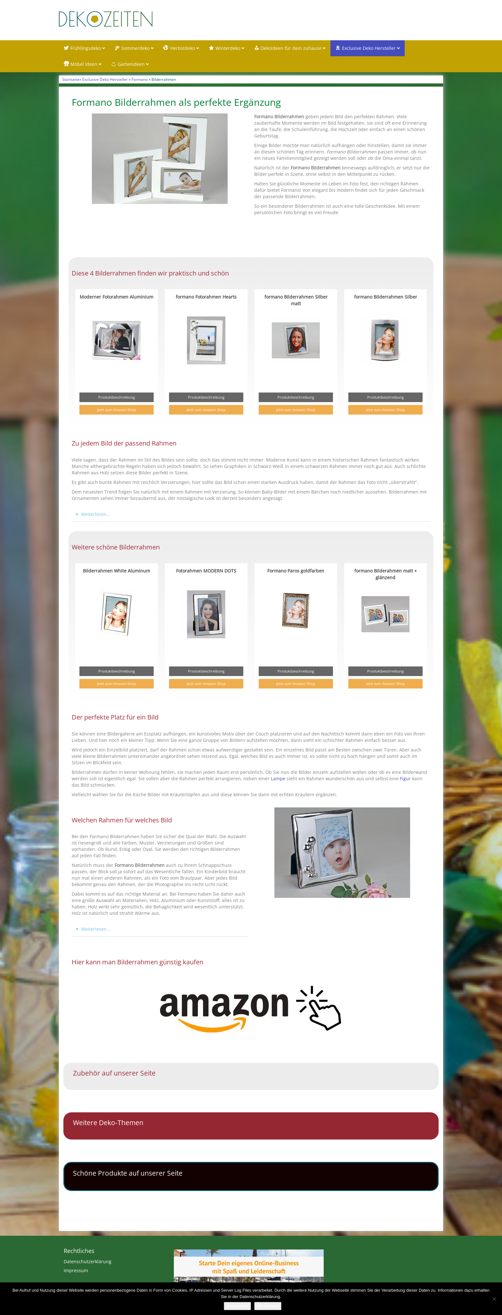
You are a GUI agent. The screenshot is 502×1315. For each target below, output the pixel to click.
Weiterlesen (268, 1305)
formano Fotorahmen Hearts (206, 298)
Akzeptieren (237, 1305)
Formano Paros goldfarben (295, 572)
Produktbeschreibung (116, 398)
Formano (140, 80)
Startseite (70, 80)
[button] (251, 515)
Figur (405, 779)
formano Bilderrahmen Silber (385, 298)
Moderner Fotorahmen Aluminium (116, 298)
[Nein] (494, 1299)
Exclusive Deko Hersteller (105, 80)
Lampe (278, 779)
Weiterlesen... (95, 515)
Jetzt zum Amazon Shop (116, 410)
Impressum (76, 1271)
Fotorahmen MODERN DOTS (206, 572)
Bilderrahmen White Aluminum (116, 572)
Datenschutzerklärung (87, 1262)
